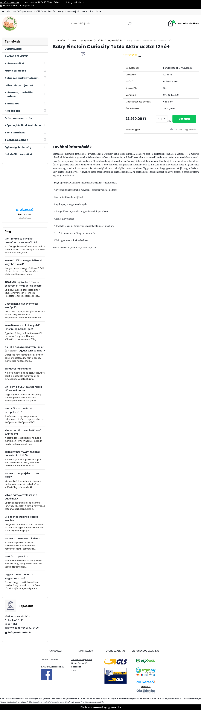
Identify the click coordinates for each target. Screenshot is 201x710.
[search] (129, 24)
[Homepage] (3, 12)
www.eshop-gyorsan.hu (107, 707)
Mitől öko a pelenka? (17, 556)
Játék (100, 40)
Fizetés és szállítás (79, 663)
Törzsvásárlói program (19, 11)
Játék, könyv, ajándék (81, 40)
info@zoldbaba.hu (20, 632)
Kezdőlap (61, 40)
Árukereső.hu (145, 687)
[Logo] (23, 23)
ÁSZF (98, 11)
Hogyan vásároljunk (68, 11)
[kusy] (161, 119)
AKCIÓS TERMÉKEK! (9, 2)
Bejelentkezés (10, 5)
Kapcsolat (87, 11)
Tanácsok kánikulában (18, 368)
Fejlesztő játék (115, 40)
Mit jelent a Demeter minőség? (23, 538)
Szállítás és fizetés (44, 11)
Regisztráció (29, 5)
